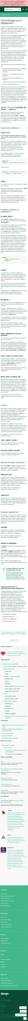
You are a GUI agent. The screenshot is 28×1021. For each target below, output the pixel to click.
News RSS (3, 966)
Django (2, 9)
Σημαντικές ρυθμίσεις (9, 669)
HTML (16, 800)
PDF (19, 800)
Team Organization (5, 898)
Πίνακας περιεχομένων (8, 733)
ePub (22, 800)
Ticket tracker (4, 790)
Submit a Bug (4, 922)
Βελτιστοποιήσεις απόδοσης (10, 701)
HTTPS (5, 693)
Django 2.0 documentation (8, 745)
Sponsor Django (4, 978)
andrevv (4, 1011)
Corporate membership (6, 980)
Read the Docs (7, 802)
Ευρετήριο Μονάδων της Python (10, 738)
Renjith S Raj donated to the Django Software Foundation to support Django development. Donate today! (16, 653)
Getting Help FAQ (5, 938)
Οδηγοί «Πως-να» (8, 747)
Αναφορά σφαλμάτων (9, 708)
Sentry (7, 575)
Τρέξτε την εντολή (15, 666)
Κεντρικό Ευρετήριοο (7, 735)
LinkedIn (3, 964)
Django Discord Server (6, 778)
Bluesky (2, 962)
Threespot (4, 1006)
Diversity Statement (5, 905)
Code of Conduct (5, 903)
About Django (4, 893)
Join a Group (4, 917)
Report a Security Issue (6, 924)
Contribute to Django (5, 919)
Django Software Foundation (7, 901)
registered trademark (15, 1016)
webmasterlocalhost (12, 343)
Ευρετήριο (3, 769)
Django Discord (4, 940)
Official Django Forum (6, 784)
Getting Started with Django (7, 896)
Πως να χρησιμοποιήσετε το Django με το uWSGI (13, 632)
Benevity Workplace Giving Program (9, 985)
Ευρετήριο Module (12, 769)
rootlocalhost (23, 343)
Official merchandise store (7, 983)
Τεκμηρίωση (5, 14)
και (12, 688)
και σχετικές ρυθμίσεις (15, 686)
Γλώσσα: (23, 1011)
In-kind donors (5, 1000)
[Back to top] (25, 1018)
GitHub (2, 954)
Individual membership (6, 927)
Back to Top (14, 640)
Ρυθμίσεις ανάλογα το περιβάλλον (12, 676)
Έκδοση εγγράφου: (20, 1014)
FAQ (2, 761)
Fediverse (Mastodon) (6, 959)
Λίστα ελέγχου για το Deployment (10, 664)
